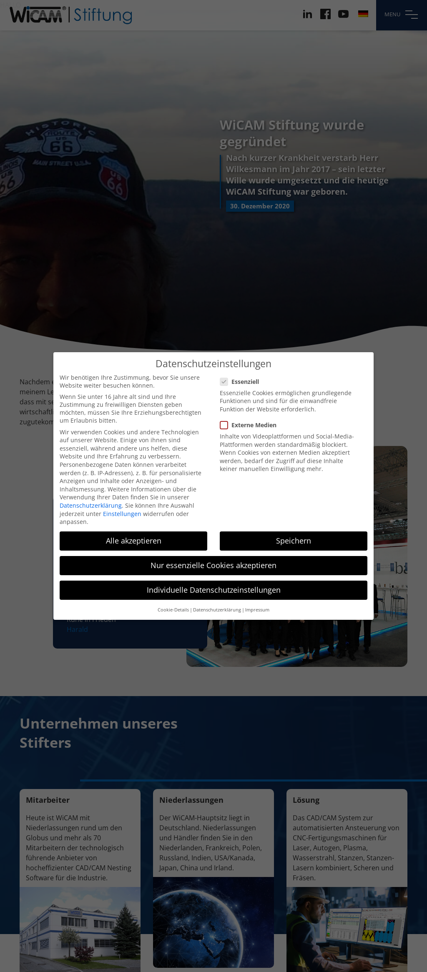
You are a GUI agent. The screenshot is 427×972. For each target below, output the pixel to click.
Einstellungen (122, 506)
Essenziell (242, 374)
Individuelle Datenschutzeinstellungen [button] (214, 582)
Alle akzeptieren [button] (133, 533)
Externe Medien (251, 417)
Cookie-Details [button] (173, 602)
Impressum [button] (257, 602)
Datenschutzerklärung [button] (217, 602)
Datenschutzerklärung (91, 497)
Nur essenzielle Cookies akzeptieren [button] (213, 558)
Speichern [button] (293, 533)
